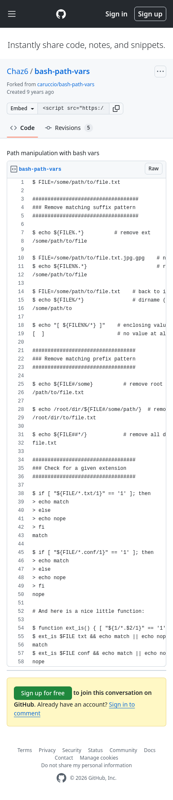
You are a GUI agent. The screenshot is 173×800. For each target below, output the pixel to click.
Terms (25, 750)
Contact (64, 757)
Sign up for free (43, 693)
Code (22, 128)
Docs (150, 750)
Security (71, 750)
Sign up (150, 14)
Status (95, 750)
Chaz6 (17, 71)
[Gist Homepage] (61, 14)
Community (123, 750)
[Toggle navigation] (12, 14)
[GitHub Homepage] (61, 778)
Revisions (69, 128)
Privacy (47, 750)
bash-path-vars (62, 71)
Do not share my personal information (86, 765)
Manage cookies (99, 757)
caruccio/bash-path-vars (66, 84)
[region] (86, 422)
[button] (116, 108)
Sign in (117, 14)
